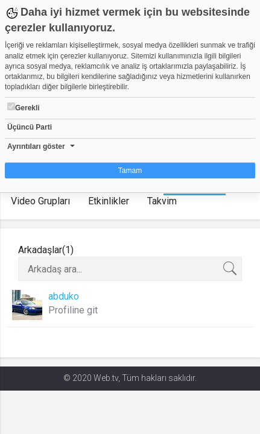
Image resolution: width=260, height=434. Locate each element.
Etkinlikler (108, 201)
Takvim (162, 201)
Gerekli (23, 107)
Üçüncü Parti (29, 127)
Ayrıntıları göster (36, 146)
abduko (63, 296)
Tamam (130, 170)
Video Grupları (40, 201)
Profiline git (73, 310)
